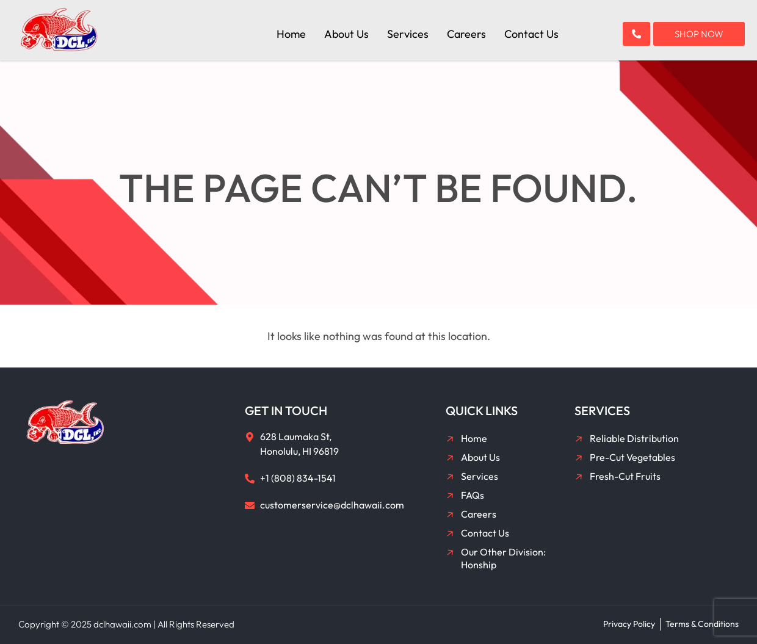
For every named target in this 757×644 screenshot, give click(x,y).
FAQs (472, 495)
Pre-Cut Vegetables (632, 457)
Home (291, 34)
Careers (466, 34)
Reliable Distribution (634, 438)
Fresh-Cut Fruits (625, 476)
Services (408, 34)
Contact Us (531, 34)
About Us (346, 34)
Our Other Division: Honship (503, 558)
